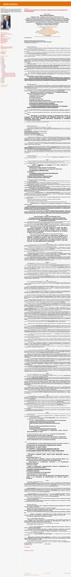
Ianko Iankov (11, 4)
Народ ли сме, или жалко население (5, 33)
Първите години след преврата (5, 39)
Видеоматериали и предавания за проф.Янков (7, 46)
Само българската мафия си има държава (6, 34)
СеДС (1, 37)
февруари (3, 72)
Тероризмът (2, 35)
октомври (3, 66)
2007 (2, 82)
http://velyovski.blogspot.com (49, 30)
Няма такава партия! (3, 38)
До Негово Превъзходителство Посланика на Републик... (9, 74)
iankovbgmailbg (48, 34)
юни (2, 69)
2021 (2, 58)
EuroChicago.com (3, 52)
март (3, 71)
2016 (2, 62)
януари (3, 77)
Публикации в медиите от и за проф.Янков (6, 47)
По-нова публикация (27, 573)
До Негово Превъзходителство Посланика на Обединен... (9, 73)
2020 (2, 59)
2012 (2, 78)
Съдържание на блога (4, 48)
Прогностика (2, 42)
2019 (2, 60)
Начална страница (47, 573)
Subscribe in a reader (4, 86)
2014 (2, 64)
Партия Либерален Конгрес (4, 36)
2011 (2, 79)
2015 (2, 63)
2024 (2, 57)
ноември (3, 65)
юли (2, 68)
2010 (2, 80)
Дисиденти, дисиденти (4, 40)
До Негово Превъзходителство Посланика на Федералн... (9, 76)
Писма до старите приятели (4, 41)
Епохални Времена (3, 53)
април (3, 70)
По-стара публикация (67, 573)
